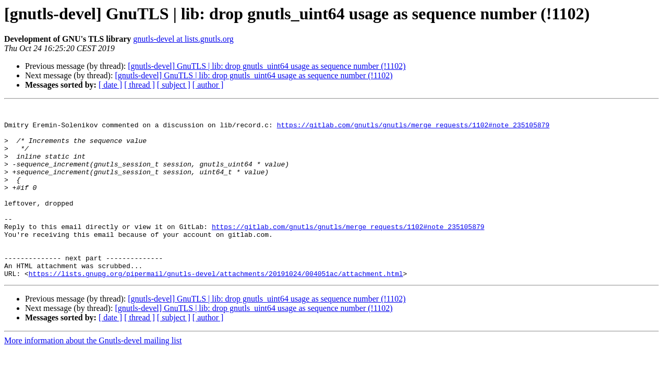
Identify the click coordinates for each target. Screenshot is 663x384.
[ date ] (110, 84)
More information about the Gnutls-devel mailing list (93, 374)
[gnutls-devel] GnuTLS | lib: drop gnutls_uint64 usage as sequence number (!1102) (266, 66)
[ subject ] (173, 84)
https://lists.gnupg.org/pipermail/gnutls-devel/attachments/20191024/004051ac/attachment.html (216, 308)
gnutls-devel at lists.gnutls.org (183, 38)
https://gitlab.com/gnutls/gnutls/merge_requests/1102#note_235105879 (413, 129)
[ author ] (208, 84)
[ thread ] (139, 84)
